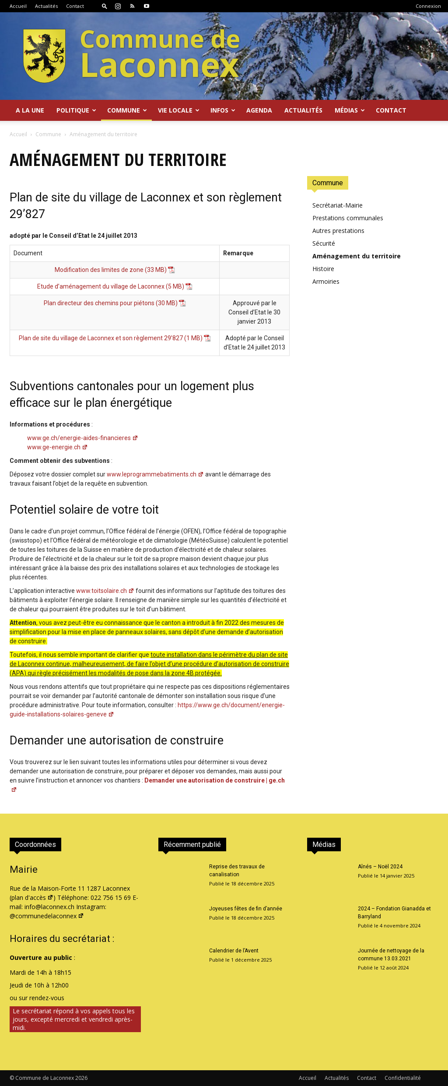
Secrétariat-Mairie (337, 205)
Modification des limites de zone (99, 269)
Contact (75, 6)
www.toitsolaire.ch (105, 590)
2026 (81, 1078)
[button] (104, 6)
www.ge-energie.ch (57, 447)
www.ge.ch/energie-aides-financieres (82, 437)
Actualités (46, 6)
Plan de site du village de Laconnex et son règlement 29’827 (101, 338)
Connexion (428, 6)
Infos (222, 110)
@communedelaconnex (47, 916)
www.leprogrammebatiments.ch (155, 474)
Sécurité (323, 243)
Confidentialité (403, 1078)
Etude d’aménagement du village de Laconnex (100, 286)
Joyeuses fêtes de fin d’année (245, 909)
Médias (350, 110)
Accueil (18, 6)
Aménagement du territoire (356, 256)
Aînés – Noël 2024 (380, 867)
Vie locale (179, 110)
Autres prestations (338, 230)
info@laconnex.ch (49, 907)
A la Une (30, 110)
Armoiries (326, 281)
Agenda (259, 110)
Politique (76, 110)
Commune (127, 110)
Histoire (323, 268)
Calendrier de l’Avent (234, 951)
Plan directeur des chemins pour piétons (99, 303)
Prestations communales (347, 218)
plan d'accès (32, 897)
